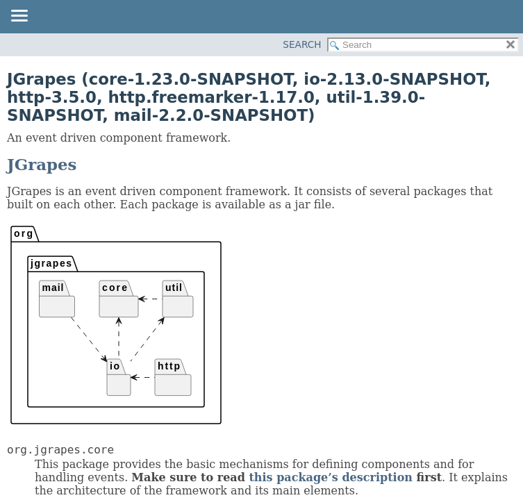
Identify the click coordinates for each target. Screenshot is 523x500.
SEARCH (302, 44)
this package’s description (331, 477)
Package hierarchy (116, 325)
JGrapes (41, 165)
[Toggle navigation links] (19, 16)
